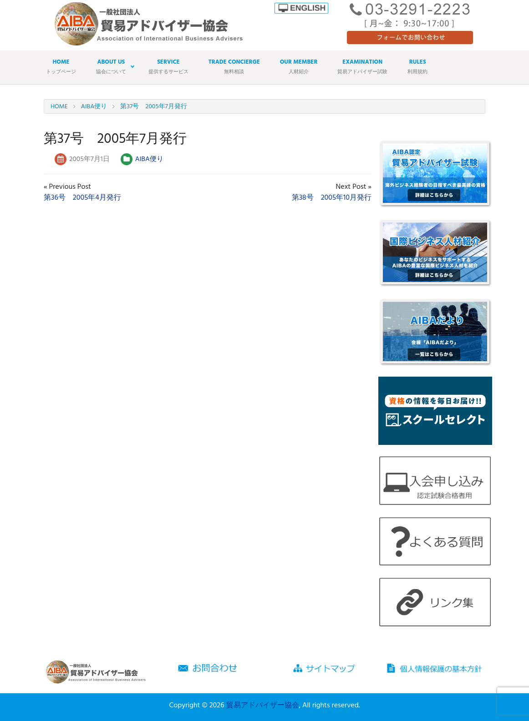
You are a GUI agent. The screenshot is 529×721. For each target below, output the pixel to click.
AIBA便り (149, 159)
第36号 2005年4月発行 (82, 198)
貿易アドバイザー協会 (262, 705)
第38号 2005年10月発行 (331, 198)
